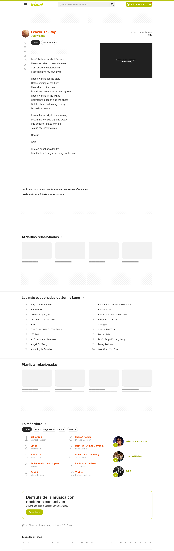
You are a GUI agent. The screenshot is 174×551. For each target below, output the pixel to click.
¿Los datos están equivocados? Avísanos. (66, 189)
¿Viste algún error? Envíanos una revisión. (43, 194)
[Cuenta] (149, 4)
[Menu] (25, 4)
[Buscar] (112, 4)
